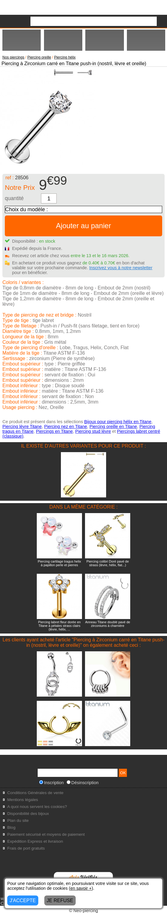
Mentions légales (22, 799)
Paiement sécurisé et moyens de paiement (46, 834)
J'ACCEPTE (23, 900)
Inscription (51, 782)
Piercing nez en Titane (65, 426)
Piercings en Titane (54, 431)
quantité (14, 198)
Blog (11, 827)
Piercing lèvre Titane (22, 426)
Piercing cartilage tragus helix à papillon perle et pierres (59, 563)
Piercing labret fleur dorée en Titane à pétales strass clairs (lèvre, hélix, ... (59, 625)
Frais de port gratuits (26, 848)
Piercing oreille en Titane (113, 426)
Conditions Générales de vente (35, 792)
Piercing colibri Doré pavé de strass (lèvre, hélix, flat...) (108, 563)
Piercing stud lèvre (93, 431)
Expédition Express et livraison (35, 841)
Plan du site (18, 820)
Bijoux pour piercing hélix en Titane (117, 421)
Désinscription (83, 782)
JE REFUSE (60, 900)
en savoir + (81, 888)
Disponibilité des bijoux (28, 813)
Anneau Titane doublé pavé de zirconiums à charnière (107, 623)
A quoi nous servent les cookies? (37, 806)
